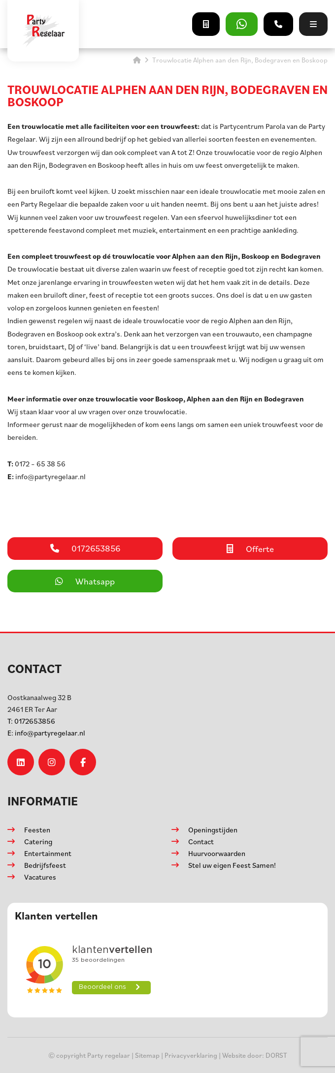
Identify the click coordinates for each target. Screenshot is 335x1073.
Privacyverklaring (191, 1055)
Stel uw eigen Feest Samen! (232, 865)
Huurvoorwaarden (216, 853)
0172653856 (31, 721)
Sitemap (147, 1055)
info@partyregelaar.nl (46, 732)
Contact (201, 841)
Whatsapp (85, 581)
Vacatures (40, 877)
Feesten (37, 829)
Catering (38, 841)
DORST (276, 1055)
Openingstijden (212, 829)
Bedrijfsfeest (45, 865)
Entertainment (47, 853)
